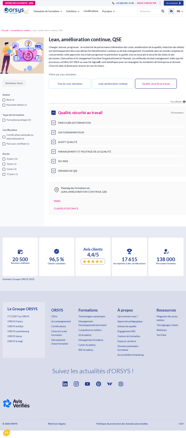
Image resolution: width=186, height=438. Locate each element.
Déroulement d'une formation (59, 341)
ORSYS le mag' (15, 341)
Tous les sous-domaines (69, 83)
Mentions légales (57, 423)
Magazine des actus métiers (167, 318)
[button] (6, 432)
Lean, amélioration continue (112, 83)
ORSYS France (15, 321)
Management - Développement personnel (92, 323)
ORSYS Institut (15, 326)
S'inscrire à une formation (59, 333)
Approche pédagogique (129, 321)
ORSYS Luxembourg (18, 331)
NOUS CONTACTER (146, 3)
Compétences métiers (21, 30)
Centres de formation (128, 336)
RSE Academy (85, 349)
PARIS (57, 200)
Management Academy (90, 339)
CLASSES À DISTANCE (66, 208)
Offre (54, 316)
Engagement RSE (126, 331)
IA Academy (84, 334)
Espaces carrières (126, 341)
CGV (181, 423)
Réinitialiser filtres (14, 83)
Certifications (91, 10)
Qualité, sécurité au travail (156, 83)
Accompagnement (61, 321)
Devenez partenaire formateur (127, 348)
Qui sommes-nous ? (127, 316)
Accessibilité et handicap (130, 354)
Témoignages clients (167, 324)
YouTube (161, 334)
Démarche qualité (126, 326)
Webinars (162, 329)
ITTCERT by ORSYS (18, 316)
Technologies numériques (91, 316)
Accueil (5, 30)
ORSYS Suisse (14, 336)
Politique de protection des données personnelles (122, 423)
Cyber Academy (87, 344)
